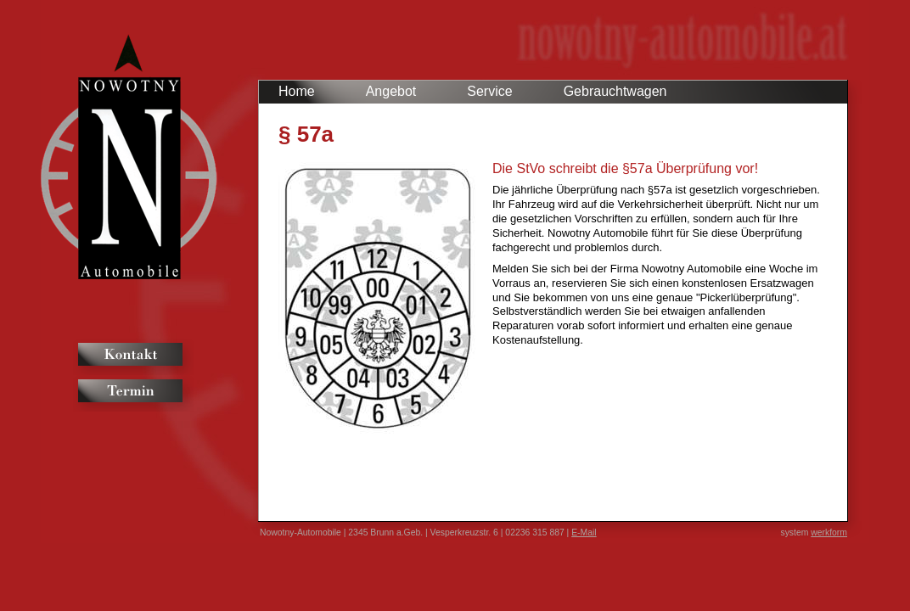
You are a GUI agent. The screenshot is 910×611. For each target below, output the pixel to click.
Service (489, 91)
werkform (829, 532)
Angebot (391, 91)
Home (296, 91)
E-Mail (583, 532)
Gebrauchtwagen (615, 91)
